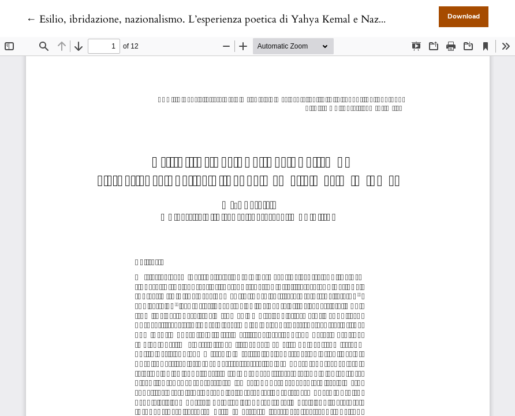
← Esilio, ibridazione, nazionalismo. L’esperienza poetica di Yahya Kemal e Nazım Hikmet (226, 19)
